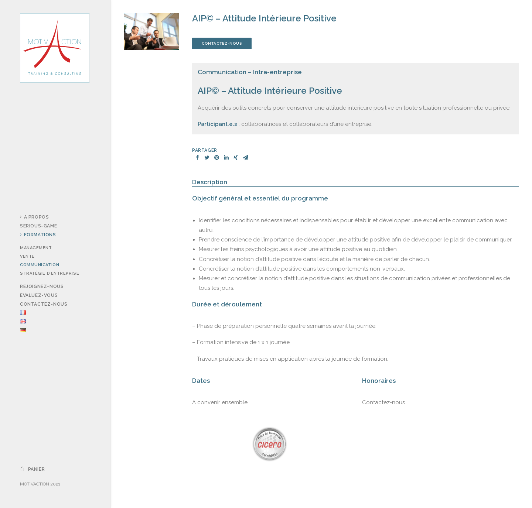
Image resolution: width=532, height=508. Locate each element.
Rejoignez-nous (42, 286)
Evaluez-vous (39, 295)
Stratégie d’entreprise (49, 273)
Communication (39, 264)
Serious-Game (38, 226)
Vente (27, 256)
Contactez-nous (43, 304)
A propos (34, 217)
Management (36, 248)
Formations (38, 234)
